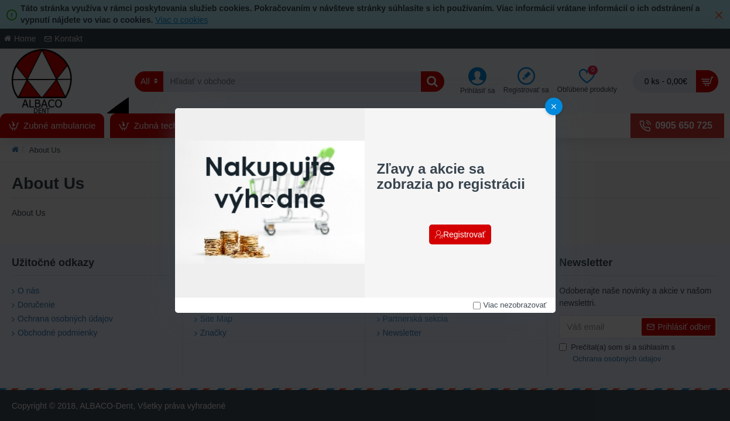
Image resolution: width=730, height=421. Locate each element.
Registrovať (464, 234)
